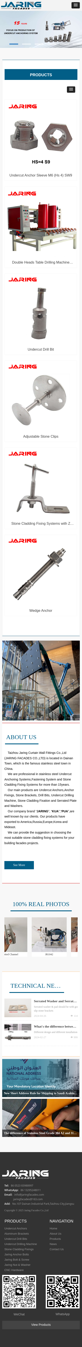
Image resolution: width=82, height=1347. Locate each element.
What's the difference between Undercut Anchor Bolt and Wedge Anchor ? (55, 1027)
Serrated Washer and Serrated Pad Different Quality (55, 1001)
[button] (76, 5)
